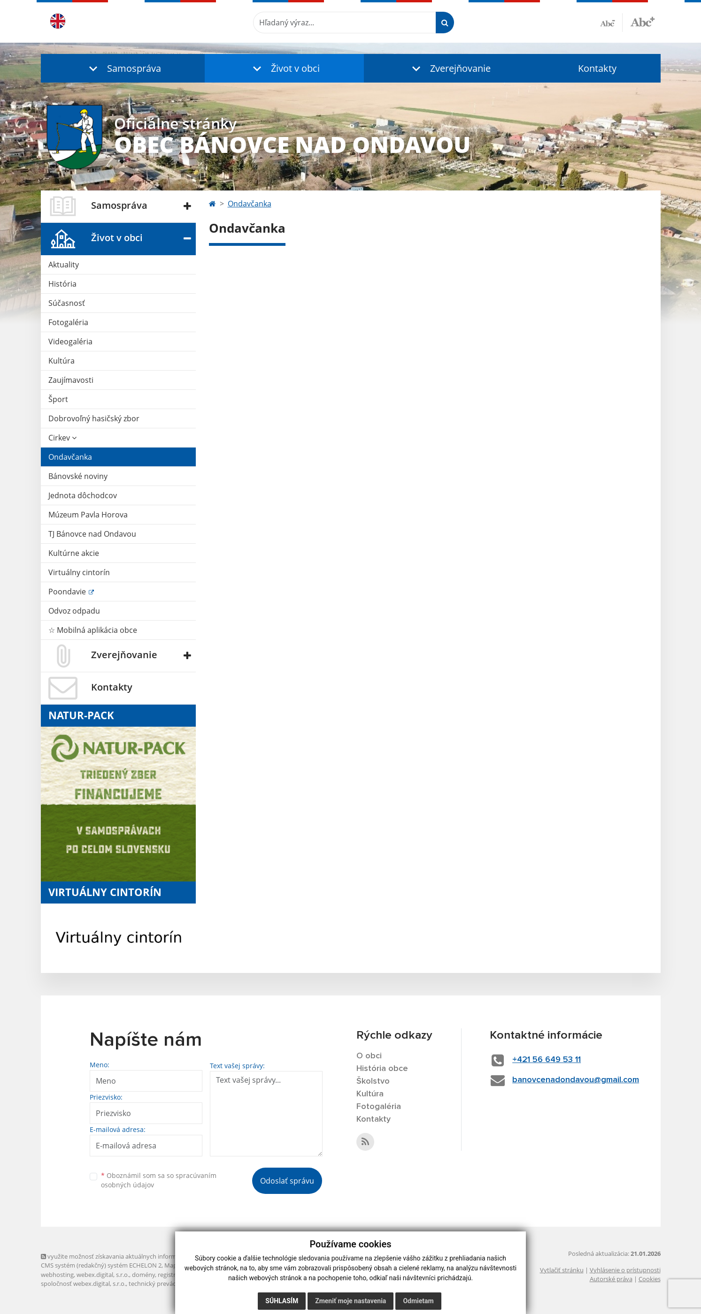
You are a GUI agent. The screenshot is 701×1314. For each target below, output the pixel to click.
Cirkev (62, 438)
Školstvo (373, 1081)
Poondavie (68, 591)
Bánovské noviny (78, 476)
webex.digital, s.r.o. (103, 1274)
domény (143, 1274)
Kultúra (61, 361)
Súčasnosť (66, 303)
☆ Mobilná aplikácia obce (92, 630)
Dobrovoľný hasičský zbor (93, 418)
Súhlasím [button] (281, 1301)
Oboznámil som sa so (158, 1180)
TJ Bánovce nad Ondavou (92, 534)
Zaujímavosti (70, 380)
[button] (123, 68)
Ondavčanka (70, 457)
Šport (58, 399)
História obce (382, 1068)
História (62, 284)
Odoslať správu (287, 1181)
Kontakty (597, 68)
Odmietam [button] (418, 1301)
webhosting (57, 1274)
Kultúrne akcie (73, 553)
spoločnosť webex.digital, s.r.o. (83, 1283)
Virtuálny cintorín (79, 572)
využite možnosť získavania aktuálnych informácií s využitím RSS (134, 1256)
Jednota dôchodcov (82, 495)
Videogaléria (70, 341)
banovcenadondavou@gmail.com (575, 1080)
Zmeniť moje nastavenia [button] (350, 1301)
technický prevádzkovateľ (164, 1283)
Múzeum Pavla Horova (88, 514)
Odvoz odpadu (74, 611)
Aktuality (63, 264)
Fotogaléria (68, 322)
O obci (369, 1056)
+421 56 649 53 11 (546, 1060)
